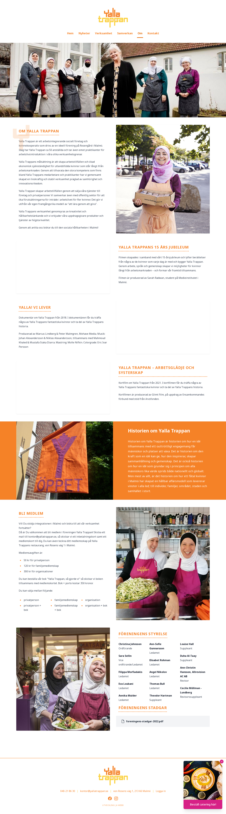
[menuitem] (70, 33)
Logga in (161, 791)
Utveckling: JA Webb (113, 805)
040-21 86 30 (67, 791)
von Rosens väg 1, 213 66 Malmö (132, 791)
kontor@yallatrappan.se (94, 791)
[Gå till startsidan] (113, 17)
